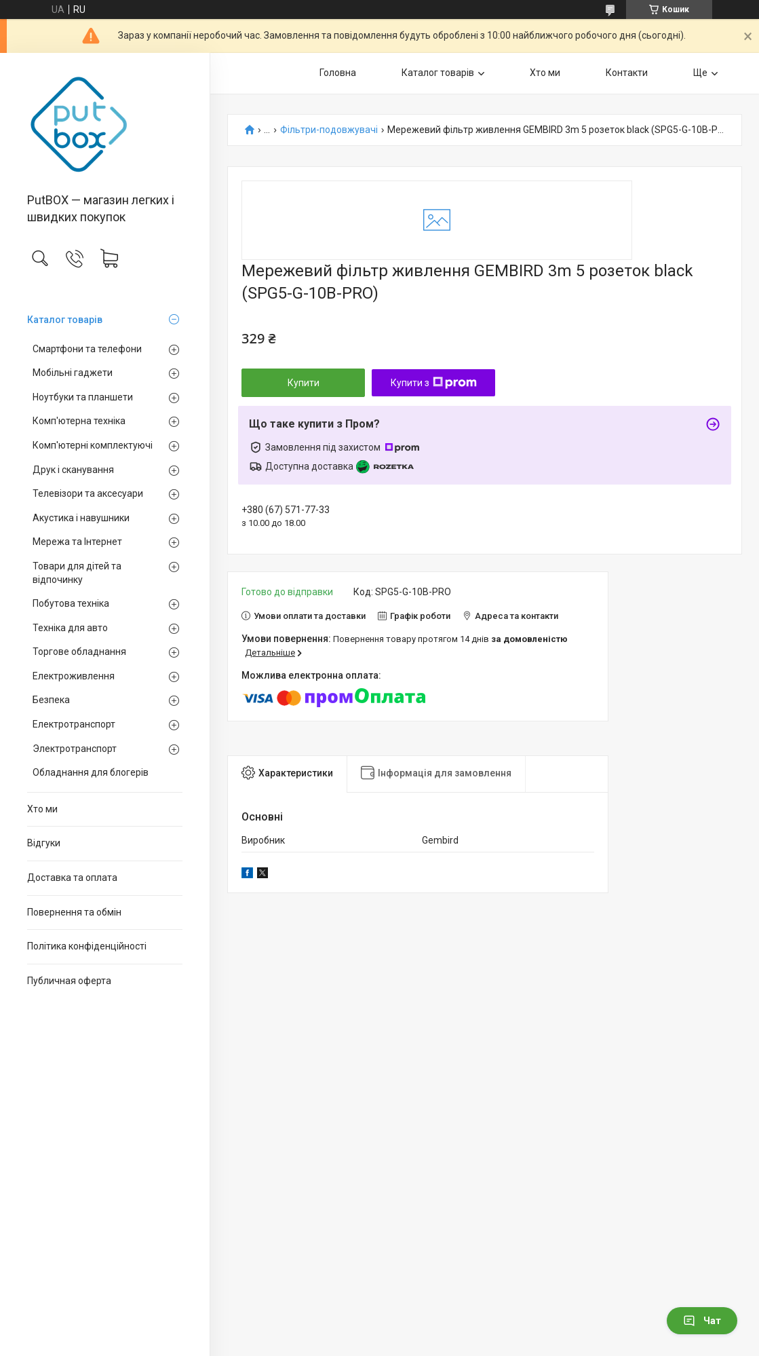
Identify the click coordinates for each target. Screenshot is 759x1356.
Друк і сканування (73, 469)
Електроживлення (74, 676)
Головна (337, 72)
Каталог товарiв (64, 319)
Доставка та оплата (72, 877)
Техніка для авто (70, 627)
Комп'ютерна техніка (79, 420)
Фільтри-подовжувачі (329, 130)
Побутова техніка (71, 603)
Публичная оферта (69, 980)
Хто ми (42, 809)
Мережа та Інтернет (77, 541)
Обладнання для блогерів (91, 772)
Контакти (627, 72)
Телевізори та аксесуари (88, 493)
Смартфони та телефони (87, 348)
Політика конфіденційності (87, 946)
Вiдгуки (43, 842)
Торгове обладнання (79, 651)
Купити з (434, 383)
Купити (303, 382)
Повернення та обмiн (74, 912)
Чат (702, 1321)
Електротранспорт (74, 724)
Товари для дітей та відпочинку (77, 573)
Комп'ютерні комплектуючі (93, 445)
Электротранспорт (75, 748)
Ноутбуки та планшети (83, 397)
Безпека (51, 699)
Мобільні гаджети (73, 372)
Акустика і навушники (81, 517)
